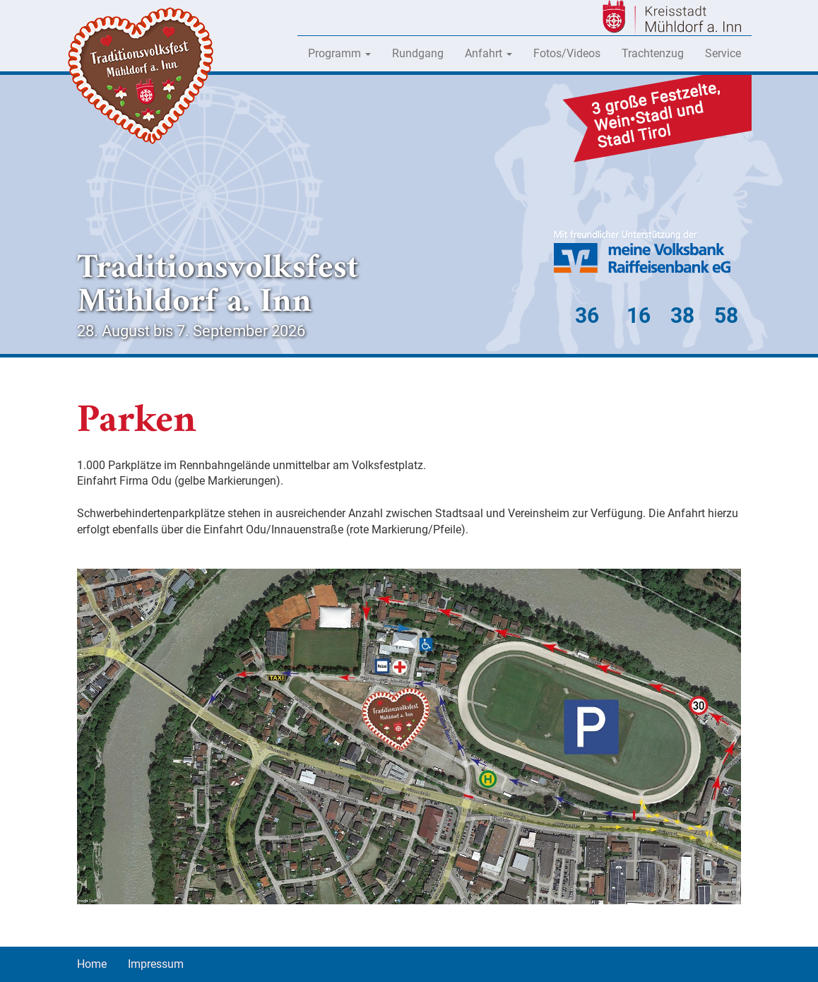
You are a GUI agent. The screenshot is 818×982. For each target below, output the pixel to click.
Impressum (156, 964)
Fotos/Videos (566, 53)
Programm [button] (339, 53)
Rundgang (418, 53)
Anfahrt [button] (488, 53)
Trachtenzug (653, 53)
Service (723, 53)
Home (92, 964)
